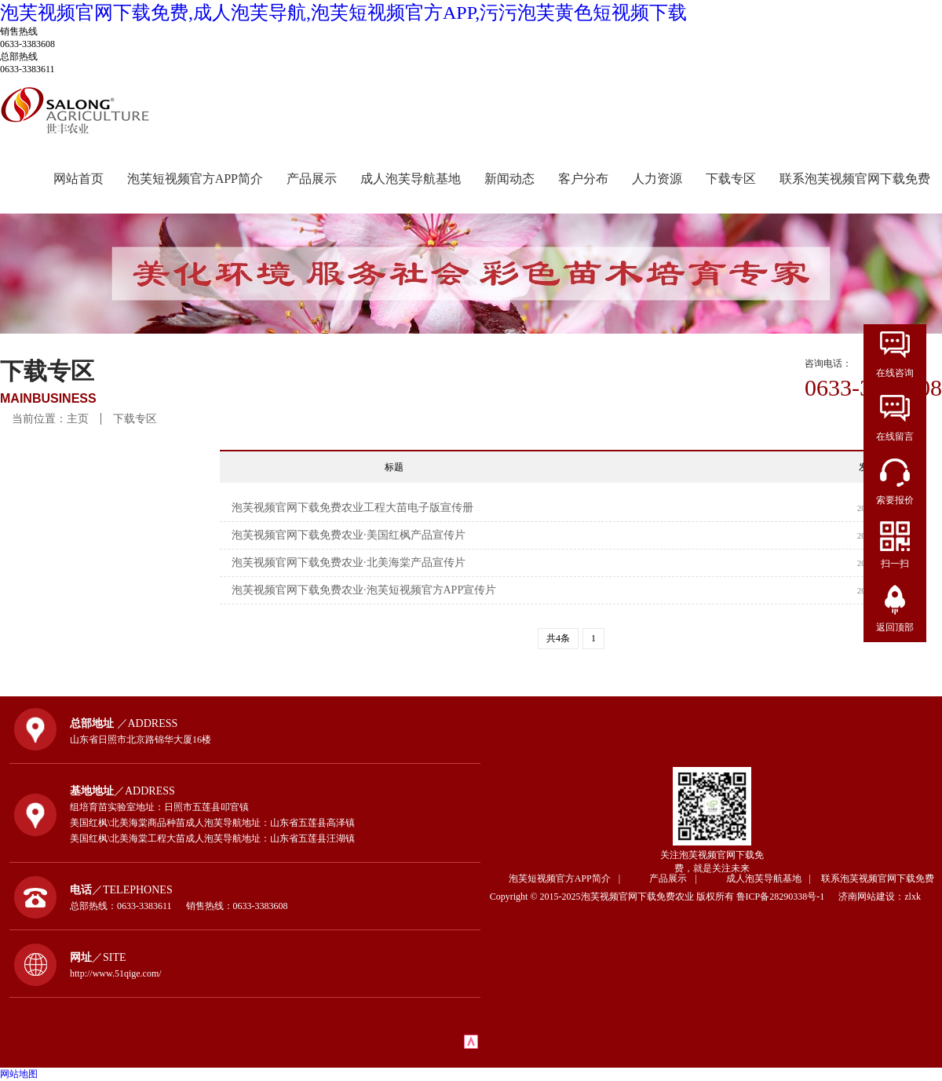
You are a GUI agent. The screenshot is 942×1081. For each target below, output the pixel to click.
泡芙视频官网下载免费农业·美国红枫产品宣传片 (349, 535)
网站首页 (78, 178)
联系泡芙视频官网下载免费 (855, 178)
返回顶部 (895, 627)
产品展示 (312, 178)
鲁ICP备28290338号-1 (786, 896)
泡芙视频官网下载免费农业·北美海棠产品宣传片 (349, 562)
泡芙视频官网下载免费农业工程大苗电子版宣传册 (352, 507)
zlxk (912, 896)
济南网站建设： (871, 896)
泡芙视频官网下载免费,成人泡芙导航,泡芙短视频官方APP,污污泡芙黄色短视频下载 (343, 12)
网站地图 (19, 1073)
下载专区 (731, 178)
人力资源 (657, 178)
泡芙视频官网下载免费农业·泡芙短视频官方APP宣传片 (364, 590)
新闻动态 (509, 178)
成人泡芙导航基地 (410, 178)
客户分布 (583, 178)
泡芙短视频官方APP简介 (195, 178)
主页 (78, 419)
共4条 (558, 638)
